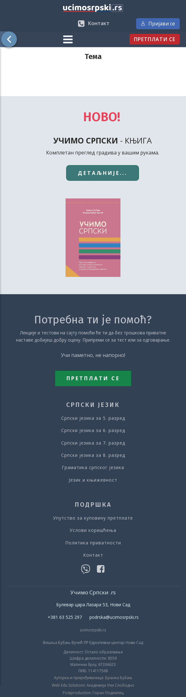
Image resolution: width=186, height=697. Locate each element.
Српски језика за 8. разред (93, 455)
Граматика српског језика (93, 467)
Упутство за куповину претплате (93, 518)
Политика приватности (93, 542)
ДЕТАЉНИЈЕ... (102, 173)
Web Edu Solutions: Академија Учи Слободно (93, 685)
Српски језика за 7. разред (93, 442)
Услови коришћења (93, 530)
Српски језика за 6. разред (93, 430)
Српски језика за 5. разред (93, 418)
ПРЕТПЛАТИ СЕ (154, 39)
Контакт (93, 555)
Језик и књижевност (93, 480)
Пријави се (158, 23)
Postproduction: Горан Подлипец (93, 693)
